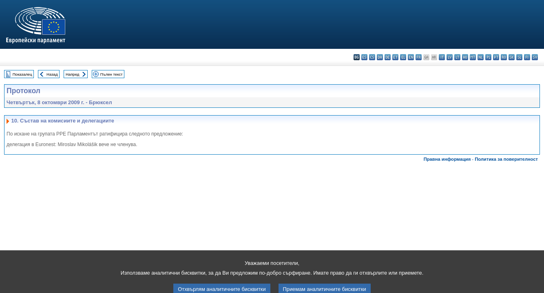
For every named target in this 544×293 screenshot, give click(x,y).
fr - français (419, 57)
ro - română (504, 57)
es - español (364, 57)
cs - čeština (372, 57)
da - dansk (380, 57)
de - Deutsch (388, 57)
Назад (52, 74)
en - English (411, 57)
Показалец (22, 74)
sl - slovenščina (519, 57)
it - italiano (442, 57)
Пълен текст (111, 74)
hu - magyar (465, 57)
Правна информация (447, 159)
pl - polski (488, 57)
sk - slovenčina (512, 57)
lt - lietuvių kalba (457, 57)
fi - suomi (527, 57)
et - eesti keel (395, 57)
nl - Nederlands (481, 57)
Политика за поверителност (506, 159)
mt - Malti (473, 57)
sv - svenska (535, 57)
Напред (73, 74)
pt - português (496, 57)
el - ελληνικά (403, 57)
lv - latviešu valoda (450, 57)
